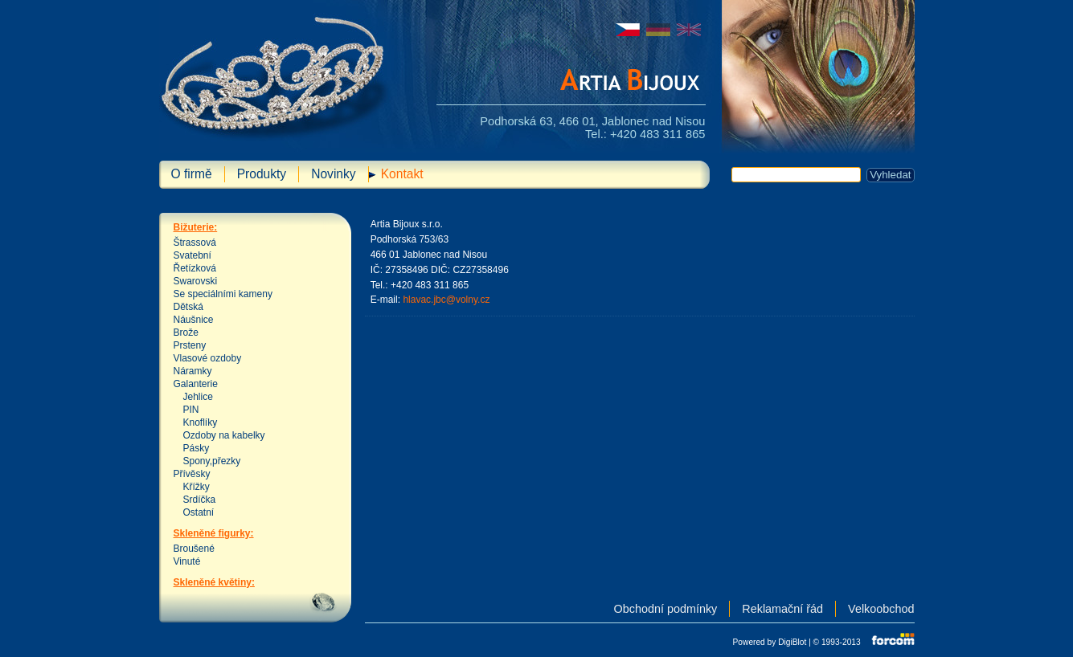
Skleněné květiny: (214, 582)
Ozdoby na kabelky (224, 435)
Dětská (188, 306)
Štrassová (195, 242)
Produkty (262, 174)
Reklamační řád (782, 608)
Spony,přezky (212, 461)
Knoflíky (200, 422)
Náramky (193, 371)
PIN (191, 409)
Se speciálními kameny (223, 294)
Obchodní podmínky (666, 608)
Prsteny (190, 345)
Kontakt (402, 174)
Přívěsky (192, 473)
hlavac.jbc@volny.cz (446, 299)
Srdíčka (199, 499)
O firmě (191, 174)
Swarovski (196, 281)
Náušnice (194, 319)
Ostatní (199, 512)
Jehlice (198, 396)
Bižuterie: (196, 227)
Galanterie (196, 384)
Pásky (196, 448)
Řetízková (195, 268)
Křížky (196, 486)
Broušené (194, 548)
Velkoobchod (881, 608)
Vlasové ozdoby (208, 358)
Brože (186, 332)
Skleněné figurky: (214, 533)
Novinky (333, 174)
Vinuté (187, 561)
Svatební (192, 255)
